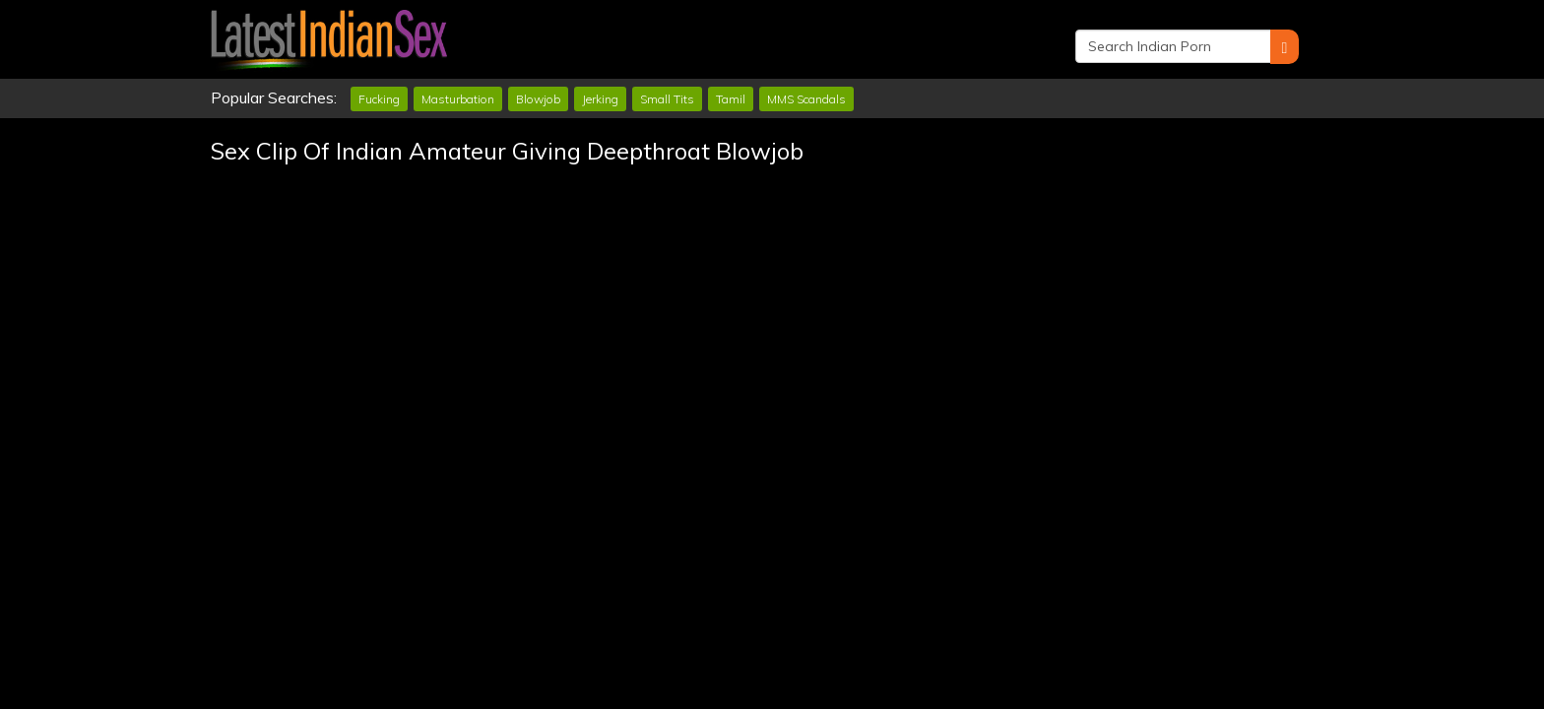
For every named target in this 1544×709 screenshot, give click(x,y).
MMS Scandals (806, 99)
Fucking (379, 99)
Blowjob (538, 99)
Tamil (730, 99)
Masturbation (457, 99)
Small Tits (667, 99)
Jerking (600, 99)
